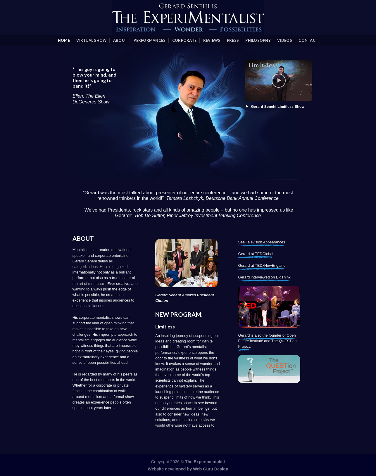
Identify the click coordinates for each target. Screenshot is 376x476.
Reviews (211, 40)
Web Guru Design (210, 469)
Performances (149, 40)
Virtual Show (91, 40)
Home (64, 40)
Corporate (184, 40)
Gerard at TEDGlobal (255, 254)
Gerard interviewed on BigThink (264, 277)
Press (233, 40)
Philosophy (258, 40)
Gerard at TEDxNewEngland (261, 265)
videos (284, 40)
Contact (308, 40)
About (120, 40)
